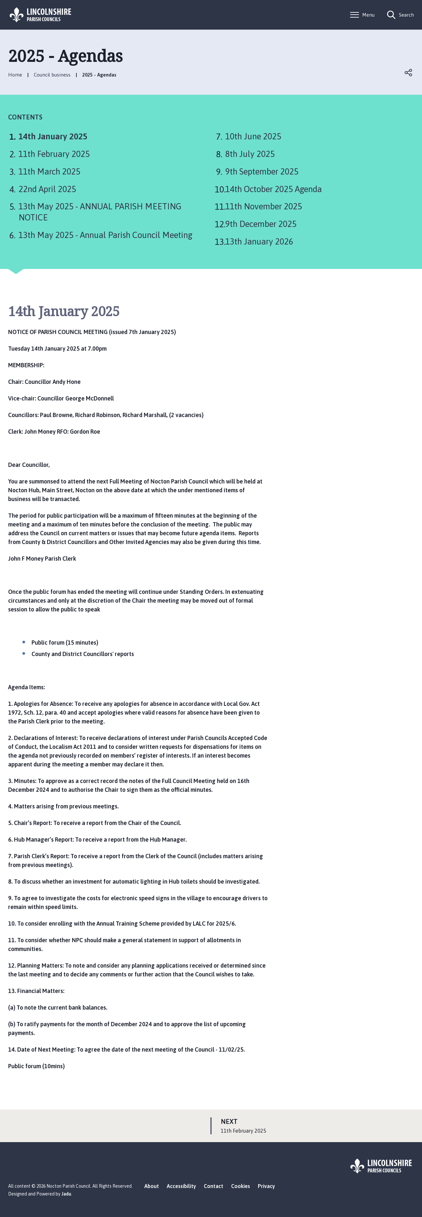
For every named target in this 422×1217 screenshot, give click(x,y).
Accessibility (181, 1186)
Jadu (66, 1193)
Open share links (408, 73)
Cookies (240, 1186)
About (151, 1186)
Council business (52, 74)
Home (15, 74)
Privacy (266, 1186)
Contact (213, 1186)
